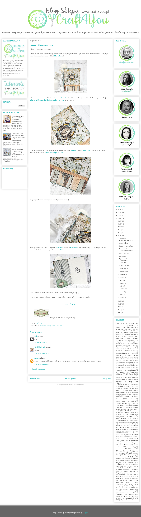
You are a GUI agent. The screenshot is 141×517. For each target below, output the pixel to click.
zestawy (118, 499)
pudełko (120, 460)
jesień (127, 384)
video (129, 486)
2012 (119, 304)
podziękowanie (129, 436)
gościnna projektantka (127, 372)
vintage (136, 486)
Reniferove (119, 464)
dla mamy (127, 350)
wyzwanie (131, 494)
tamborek (126, 476)
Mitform (133, 418)
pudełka (135, 458)
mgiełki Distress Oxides (126, 412)
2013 (119, 301)
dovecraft (130, 352)
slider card (126, 469)
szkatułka (121, 474)
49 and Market (128, 324)
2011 (119, 307)
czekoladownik (126, 345)
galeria (127, 369)
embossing (128, 364)
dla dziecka (119, 350)
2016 (119, 230)
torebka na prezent (130, 478)
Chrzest (131, 342)
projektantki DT (120, 456)
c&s (125, 340)
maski (124, 411)
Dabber (134, 345)
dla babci (133, 348)
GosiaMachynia (39, 347)
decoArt (132, 347)
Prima (117, 455)
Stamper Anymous (129, 471)
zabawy (126, 496)
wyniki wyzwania (120, 492)
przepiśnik (127, 458)
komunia (127, 396)
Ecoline (122, 362)
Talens (117, 476)
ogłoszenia (122, 427)
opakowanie (128, 431)
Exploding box (120, 367)
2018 (119, 224)
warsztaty (133, 487)
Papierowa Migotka (131, 434)
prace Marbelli (121, 449)
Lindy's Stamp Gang (123, 403)
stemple (135, 473)
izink (122, 384)
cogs (120, 345)
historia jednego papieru (130, 377)
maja (121, 286)
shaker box (135, 468)
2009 (119, 312)
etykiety (136, 364)
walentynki (126, 487)
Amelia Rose (131, 329)
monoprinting (133, 420)
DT (121, 355)
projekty (130, 457)
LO (137, 403)
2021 (119, 215)
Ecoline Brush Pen (133, 362)
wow (117, 491)
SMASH (134, 469)
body (125, 336)
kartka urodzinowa (133, 392)
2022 (119, 212)
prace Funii (123, 445)
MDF (131, 411)
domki (117, 352)
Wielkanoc (132, 489)
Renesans (130, 462)
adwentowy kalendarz (121, 326)
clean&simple (134, 343)
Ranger (118, 463)
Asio (35, 336)
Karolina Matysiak (128, 388)
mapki (125, 409)
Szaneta (37, 358)
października (123, 271)
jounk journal (134, 384)
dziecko (125, 357)
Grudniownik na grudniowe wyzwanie (126, 249)
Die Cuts (126, 348)
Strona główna (71, 379)
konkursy (134, 396)
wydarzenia (131, 491)
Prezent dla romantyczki (126, 240)
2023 (119, 209)
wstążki (123, 491)
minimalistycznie (120, 416)
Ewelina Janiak (122, 365)
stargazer (128, 472)
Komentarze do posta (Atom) (74, 385)
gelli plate (133, 369)
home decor (121, 379)
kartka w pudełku (122, 394)
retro (127, 464)
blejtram (118, 334)
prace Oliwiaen (57, 326)
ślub (127, 474)
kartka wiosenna (132, 394)
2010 (119, 310)
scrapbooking (119, 466)
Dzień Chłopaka (127, 358)
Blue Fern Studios (129, 334)
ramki (134, 460)
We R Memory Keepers (121, 489)
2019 (119, 221)
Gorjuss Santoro (133, 370)
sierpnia (122, 277)
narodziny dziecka (123, 423)
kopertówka (124, 398)
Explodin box (131, 365)
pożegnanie (123, 438)
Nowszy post (35, 379)
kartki (118, 396)
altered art (119, 329)
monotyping (118, 422)
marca (122, 292)
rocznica (133, 464)
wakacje (119, 487)
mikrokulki (118, 414)
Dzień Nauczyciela (127, 360)
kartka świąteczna (120, 392)
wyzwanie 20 (119, 496)
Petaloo (121, 436)
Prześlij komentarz (38, 369)
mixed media (120, 420)
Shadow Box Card (125, 468)
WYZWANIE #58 (124, 265)
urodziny (131, 484)
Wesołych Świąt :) (124, 243)
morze (124, 422)
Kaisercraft (122, 386)
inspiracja (118, 381)
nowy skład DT (127, 425)
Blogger (85, 513)
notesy (49, 326)
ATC (134, 332)
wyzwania (119, 494)
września (122, 274)
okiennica (133, 427)
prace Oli (135, 449)
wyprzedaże (132, 492)
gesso (117, 370)
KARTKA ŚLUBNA (17, 149)
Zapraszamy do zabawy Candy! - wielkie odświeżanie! (18, 117)
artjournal (127, 332)
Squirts (117, 471)
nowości (118, 425)
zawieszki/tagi (130, 498)
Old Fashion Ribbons (122, 429)
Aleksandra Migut (128, 327)
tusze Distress (120, 480)
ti (131, 476)
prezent (134, 453)
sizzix (119, 469)
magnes (128, 407)
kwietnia (122, 289)
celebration (124, 342)
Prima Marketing (129, 455)
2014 (119, 235)
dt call (127, 355)
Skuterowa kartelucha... (126, 246)
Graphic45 (132, 374)
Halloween (127, 375)
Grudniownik (119, 375)
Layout (132, 401)
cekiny (117, 342)
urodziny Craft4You (121, 486)
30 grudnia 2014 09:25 (41, 342)
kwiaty (124, 401)
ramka (128, 460)
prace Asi (122, 443)
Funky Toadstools (120, 369)
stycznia (122, 297)
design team (119, 348)
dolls (134, 350)
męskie (136, 411)
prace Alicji (133, 439)
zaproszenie (118, 498)
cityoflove (125, 343)
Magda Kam (124, 405)
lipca (121, 280)
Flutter (129, 367)
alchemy (117, 327)
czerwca (122, 283)
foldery (134, 367)
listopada (122, 268)
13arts (117, 323)
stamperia (118, 473)
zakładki (133, 496)
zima (124, 499)
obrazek (135, 425)
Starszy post (106, 379)
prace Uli (124, 453)
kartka (118, 390)
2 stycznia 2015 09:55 (41, 353)
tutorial (126, 482)
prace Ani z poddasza (129, 441)
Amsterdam (119, 331)
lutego (122, 294)
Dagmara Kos (120, 347)
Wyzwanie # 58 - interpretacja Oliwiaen (124, 260)
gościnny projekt (120, 374)
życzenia (130, 499)
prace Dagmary (133, 443)
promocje (118, 458)
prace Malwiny (130, 447)
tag (134, 474)
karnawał (118, 388)
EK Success (120, 364)
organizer (130, 432)
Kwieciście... (122, 256)
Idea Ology (131, 379)
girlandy (124, 370)
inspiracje (43, 326)
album (131, 326)
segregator (129, 466)
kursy (117, 401)
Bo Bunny (118, 336)
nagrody (135, 422)
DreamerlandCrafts (121, 353)
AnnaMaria (129, 331)
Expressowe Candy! (17, 133)
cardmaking (132, 340)
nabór (129, 422)
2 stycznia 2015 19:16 (41, 364)
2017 (119, 227)
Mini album (130, 414)
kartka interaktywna (130, 390)
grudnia (122, 238)
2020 (119, 218)
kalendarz (133, 386)
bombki (130, 336)
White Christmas (124, 253)
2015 (119, 232)
